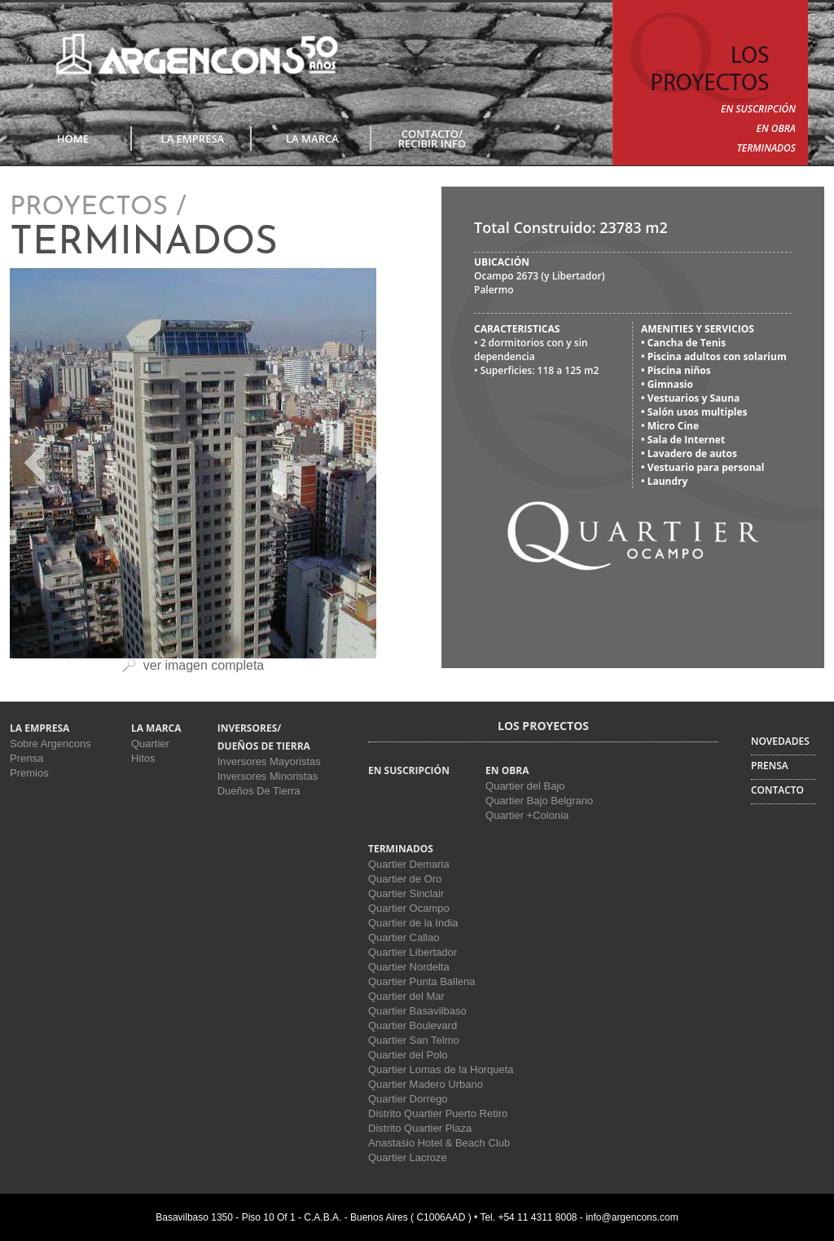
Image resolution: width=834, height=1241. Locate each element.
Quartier (150, 743)
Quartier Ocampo (409, 908)
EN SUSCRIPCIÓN (758, 109)
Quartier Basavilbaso (417, 1011)
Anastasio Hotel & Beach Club (439, 1143)
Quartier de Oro (404, 879)
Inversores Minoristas (267, 776)
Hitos (143, 758)
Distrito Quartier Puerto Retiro (437, 1113)
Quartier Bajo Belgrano (539, 800)
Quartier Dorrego (408, 1099)
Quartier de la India (413, 923)
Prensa (26, 758)
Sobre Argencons (50, 743)
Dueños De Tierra (259, 791)
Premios (29, 773)
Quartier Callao (403, 937)
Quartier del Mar (406, 996)
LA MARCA (312, 138)
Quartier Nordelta (409, 967)
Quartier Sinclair (406, 893)
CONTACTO (777, 790)
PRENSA (769, 765)
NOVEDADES (780, 741)
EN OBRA (776, 128)
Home (73, 138)
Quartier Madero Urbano (425, 1084)
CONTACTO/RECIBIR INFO (432, 138)
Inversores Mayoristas (269, 761)
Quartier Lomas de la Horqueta (440, 1069)
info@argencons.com (632, 1217)
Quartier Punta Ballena (422, 981)
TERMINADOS (766, 148)
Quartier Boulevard (412, 1025)
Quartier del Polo (408, 1055)
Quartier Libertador (412, 952)
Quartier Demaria (409, 864)
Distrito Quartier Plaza (420, 1128)
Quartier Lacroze (407, 1157)
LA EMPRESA (193, 138)
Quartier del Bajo (525, 786)
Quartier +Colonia (526, 815)
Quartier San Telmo (413, 1040)
